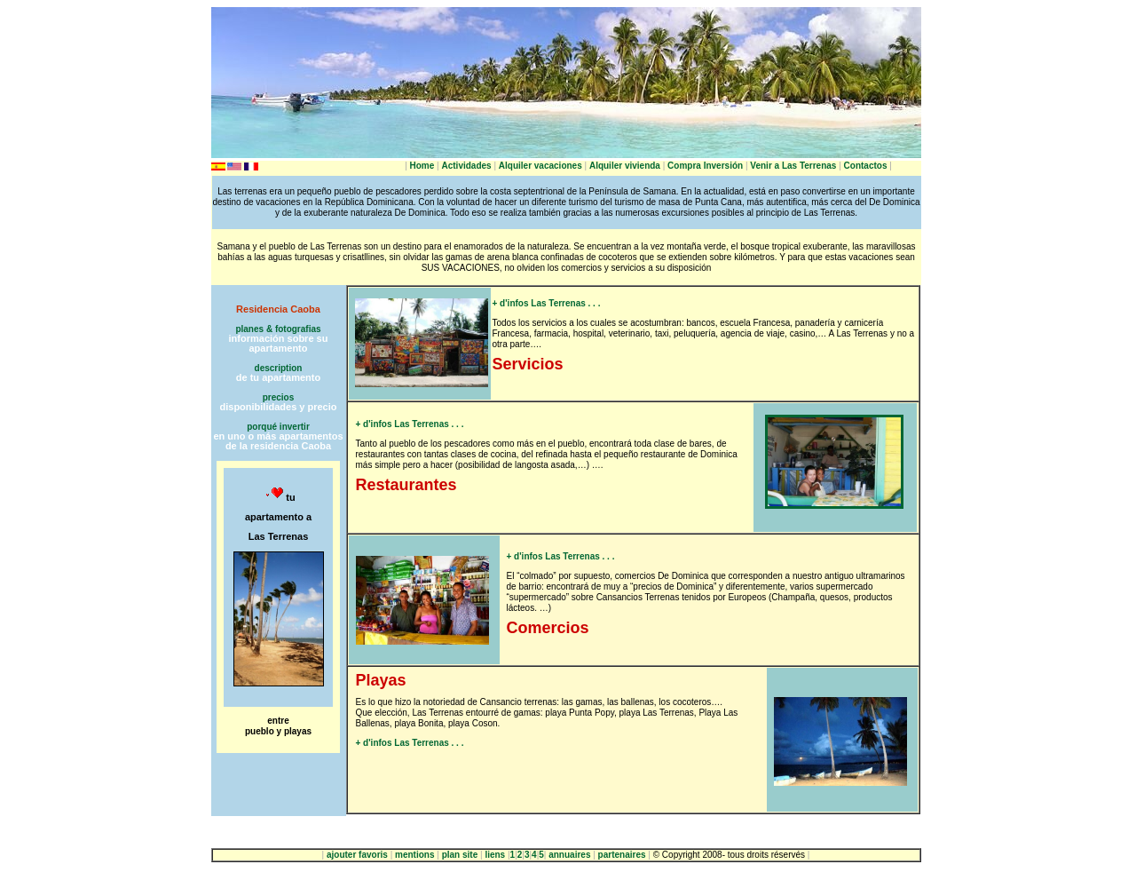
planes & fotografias (277, 329)
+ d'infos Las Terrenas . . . (547, 303)
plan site (460, 855)
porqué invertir (278, 427)
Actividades (466, 165)
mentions (414, 855)
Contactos (866, 165)
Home (422, 165)
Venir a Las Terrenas (793, 165)
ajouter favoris (357, 855)
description (279, 368)
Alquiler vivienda (624, 165)
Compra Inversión (705, 165)
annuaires (569, 855)
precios (279, 397)
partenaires (622, 855)
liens (495, 855)
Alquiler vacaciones (540, 165)
